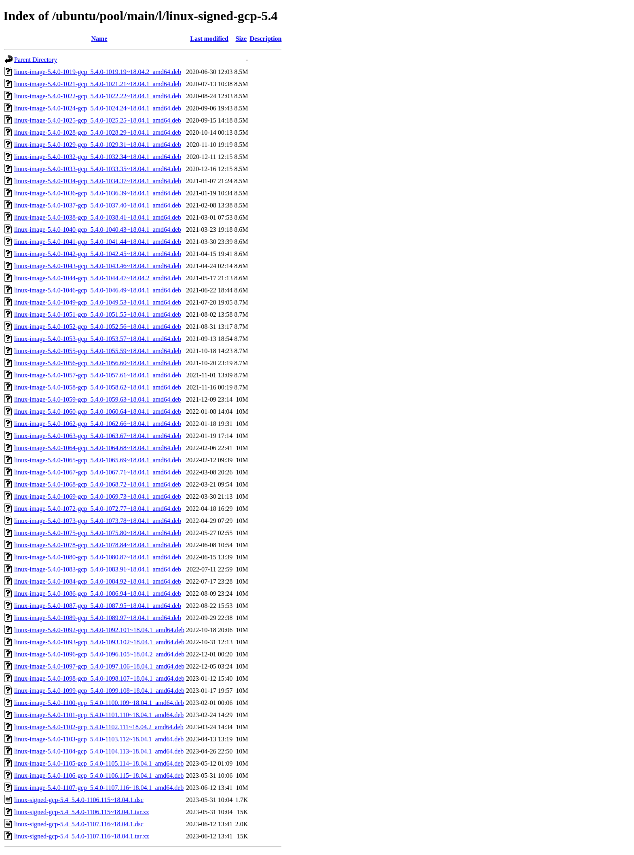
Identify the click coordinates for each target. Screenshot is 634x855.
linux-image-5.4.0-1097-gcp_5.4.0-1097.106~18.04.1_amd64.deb (99, 666)
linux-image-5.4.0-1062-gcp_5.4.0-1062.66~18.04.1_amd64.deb (97, 423)
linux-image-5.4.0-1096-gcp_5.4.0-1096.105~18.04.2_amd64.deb (99, 654)
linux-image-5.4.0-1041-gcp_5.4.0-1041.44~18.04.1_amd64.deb (97, 241)
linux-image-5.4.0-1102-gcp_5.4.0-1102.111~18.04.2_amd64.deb (99, 727)
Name (99, 38)
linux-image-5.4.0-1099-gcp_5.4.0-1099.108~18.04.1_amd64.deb (99, 690)
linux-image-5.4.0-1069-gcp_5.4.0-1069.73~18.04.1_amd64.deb (97, 496)
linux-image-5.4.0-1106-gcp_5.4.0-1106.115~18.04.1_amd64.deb (99, 775)
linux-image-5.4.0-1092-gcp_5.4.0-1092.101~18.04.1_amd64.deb (99, 629)
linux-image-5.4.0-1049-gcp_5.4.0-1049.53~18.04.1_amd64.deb (97, 302)
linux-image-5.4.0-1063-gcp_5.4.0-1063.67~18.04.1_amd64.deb (97, 435)
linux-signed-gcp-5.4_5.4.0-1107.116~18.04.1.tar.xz (81, 836)
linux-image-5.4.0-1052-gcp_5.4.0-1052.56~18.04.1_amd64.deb (97, 326)
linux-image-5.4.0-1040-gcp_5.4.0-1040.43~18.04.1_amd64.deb (97, 229)
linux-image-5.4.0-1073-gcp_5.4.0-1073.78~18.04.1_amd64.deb (97, 520)
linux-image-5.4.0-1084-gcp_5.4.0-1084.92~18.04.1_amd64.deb (97, 581)
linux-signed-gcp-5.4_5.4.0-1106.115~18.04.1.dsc (79, 799)
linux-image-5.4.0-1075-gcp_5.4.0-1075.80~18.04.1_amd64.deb (97, 532)
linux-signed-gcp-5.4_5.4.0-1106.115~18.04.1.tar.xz (81, 811)
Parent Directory (35, 59)
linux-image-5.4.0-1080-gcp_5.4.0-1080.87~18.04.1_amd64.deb (97, 557)
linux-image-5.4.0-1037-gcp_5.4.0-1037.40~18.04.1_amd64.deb (97, 205)
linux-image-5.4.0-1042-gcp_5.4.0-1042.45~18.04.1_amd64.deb (97, 253)
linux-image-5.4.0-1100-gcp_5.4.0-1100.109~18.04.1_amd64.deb (99, 702)
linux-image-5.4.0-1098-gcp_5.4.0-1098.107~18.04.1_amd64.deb (99, 678)
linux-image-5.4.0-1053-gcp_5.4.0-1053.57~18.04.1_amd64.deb (97, 338)
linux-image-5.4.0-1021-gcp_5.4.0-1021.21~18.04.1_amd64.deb (97, 83)
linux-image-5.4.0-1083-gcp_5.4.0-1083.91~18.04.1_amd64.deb (97, 569)
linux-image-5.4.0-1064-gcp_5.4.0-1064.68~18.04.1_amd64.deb (97, 447)
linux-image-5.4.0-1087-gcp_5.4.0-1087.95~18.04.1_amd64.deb (97, 605)
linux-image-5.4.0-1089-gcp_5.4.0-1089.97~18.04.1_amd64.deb (97, 617)
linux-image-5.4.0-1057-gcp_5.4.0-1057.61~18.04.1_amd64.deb (97, 375)
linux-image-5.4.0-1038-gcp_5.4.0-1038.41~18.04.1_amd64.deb (97, 217)
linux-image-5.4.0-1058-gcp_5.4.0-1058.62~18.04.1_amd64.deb (97, 387)
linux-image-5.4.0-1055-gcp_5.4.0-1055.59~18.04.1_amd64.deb (97, 350)
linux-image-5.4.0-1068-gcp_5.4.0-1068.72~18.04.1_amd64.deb (97, 484)
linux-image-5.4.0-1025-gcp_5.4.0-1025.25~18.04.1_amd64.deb (97, 120)
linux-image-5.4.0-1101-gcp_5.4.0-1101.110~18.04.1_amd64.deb (99, 714)
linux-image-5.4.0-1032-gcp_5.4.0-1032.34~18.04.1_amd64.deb (97, 156)
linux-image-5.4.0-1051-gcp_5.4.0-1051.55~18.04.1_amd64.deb (97, 314)
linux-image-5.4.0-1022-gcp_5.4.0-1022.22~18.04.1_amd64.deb (97, 96)
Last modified (209, 38)
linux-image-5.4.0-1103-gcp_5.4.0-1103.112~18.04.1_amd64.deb (99, 739)
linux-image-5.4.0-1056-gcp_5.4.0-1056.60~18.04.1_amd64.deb (97, 363)
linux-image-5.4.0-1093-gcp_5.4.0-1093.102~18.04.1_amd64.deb (99, 642)
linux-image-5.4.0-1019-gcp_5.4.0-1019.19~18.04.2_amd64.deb (97, 71)
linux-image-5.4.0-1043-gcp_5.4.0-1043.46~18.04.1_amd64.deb (97, 265)
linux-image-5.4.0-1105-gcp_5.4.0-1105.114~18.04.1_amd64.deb (99, 763)
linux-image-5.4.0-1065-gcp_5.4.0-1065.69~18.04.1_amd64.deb (97, 460)
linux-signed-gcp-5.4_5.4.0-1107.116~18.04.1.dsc (79, 824)
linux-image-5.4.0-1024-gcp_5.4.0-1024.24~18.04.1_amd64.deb (97, 108)
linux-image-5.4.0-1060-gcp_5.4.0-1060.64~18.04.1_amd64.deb (97, 411)
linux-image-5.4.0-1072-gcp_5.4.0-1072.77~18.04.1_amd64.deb (97, 508)
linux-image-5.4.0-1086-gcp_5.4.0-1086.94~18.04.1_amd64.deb (97, 593)
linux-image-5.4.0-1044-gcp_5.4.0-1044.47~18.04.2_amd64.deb (97, 278)
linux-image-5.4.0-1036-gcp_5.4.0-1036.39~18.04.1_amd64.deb (97, 193)
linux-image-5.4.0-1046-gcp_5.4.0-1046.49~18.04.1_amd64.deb (97, 290)
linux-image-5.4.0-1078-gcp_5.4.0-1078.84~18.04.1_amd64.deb (97, 545)
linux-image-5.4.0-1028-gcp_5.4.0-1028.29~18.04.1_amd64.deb (97, 132)
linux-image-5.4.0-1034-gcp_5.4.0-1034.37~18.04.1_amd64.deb (97, 181)
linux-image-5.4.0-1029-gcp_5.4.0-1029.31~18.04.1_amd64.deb (97, 144)
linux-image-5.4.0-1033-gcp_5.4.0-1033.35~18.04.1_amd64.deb (97, 168)
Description (265, 38)
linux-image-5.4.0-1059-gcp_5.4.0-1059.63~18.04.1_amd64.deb (97, 399)
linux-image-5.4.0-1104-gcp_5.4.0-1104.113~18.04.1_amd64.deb (99, 751)
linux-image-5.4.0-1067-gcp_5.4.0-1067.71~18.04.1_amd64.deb (97, 472)
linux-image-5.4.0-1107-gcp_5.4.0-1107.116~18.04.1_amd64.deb (99, 787)
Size (241, 38)
